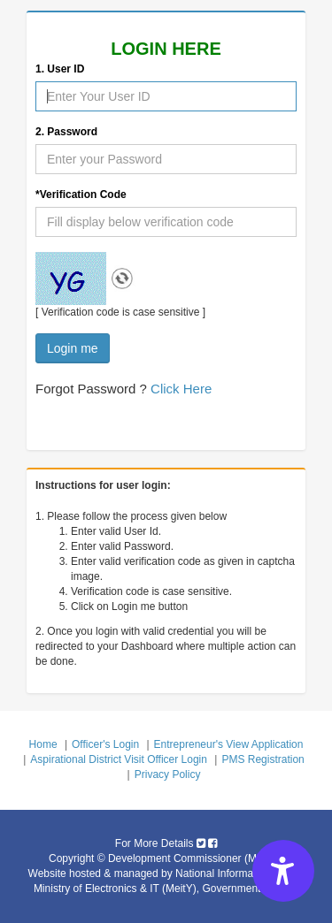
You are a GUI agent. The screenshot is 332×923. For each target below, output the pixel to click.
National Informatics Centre (239, 873)
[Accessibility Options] (283, 871)
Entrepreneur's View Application (229, 744)
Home (43, 744)
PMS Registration (262, 759)
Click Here (181, 388)
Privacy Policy (168, 774)
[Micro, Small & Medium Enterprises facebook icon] (212, 843)
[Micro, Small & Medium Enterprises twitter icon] (201, 843)
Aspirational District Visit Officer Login (118, 759)
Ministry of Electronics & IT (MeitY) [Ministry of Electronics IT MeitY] (115, 888)
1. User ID (59, 69)
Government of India (250, 888)
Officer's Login (105, 744)
